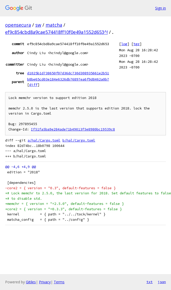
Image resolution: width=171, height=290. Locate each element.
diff (33, 84)
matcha (54, 25)
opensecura (18, 25)
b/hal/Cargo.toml (78, 140)
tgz (136, 44)
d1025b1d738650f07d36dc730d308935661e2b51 (68, 73)
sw (38, 25)
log (124, 44)
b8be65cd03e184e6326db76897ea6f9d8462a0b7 (68, 79)
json (162, 281)
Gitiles (31, 281)
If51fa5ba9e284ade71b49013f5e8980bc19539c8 (73, 129)
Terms (59, 281)
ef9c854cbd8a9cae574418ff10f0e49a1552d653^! (56, 32)
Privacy (45, 281)
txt (149, 281)
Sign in (160, 8)
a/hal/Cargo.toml (44, 140)
